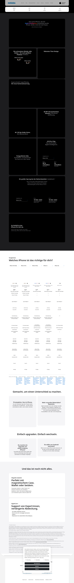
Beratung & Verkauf (32, 2)
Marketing (46, 559)
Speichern (37, 566)
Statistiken (37, 559)
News (26, 2)
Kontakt (51, 2)
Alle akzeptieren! (37, 563)
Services (38, 2)
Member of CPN (49, 577)
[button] (14, 9)
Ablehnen (37, 569)
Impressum (24, 577)
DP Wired (49, 572)
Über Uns (22, 2)
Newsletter (47, 2)
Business (42, 2)
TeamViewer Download (39, 577)
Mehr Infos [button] (42, 557)
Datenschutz (31, 577)
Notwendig (28, 559)
